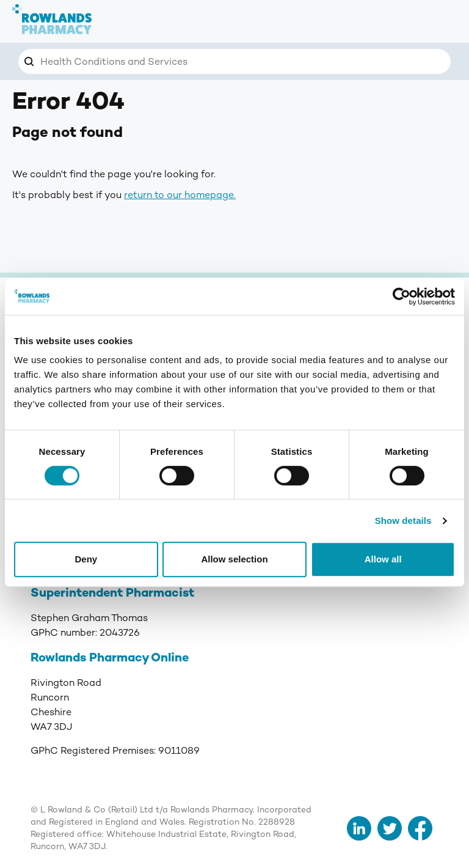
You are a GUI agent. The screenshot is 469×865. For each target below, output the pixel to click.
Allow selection (234, 559)
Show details (403, 520)
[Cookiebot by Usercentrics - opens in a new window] (401, 296)
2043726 (120, 633)
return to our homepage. (180, 195)
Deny (86, 559)
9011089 (179, 751)
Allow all (383, 559)
